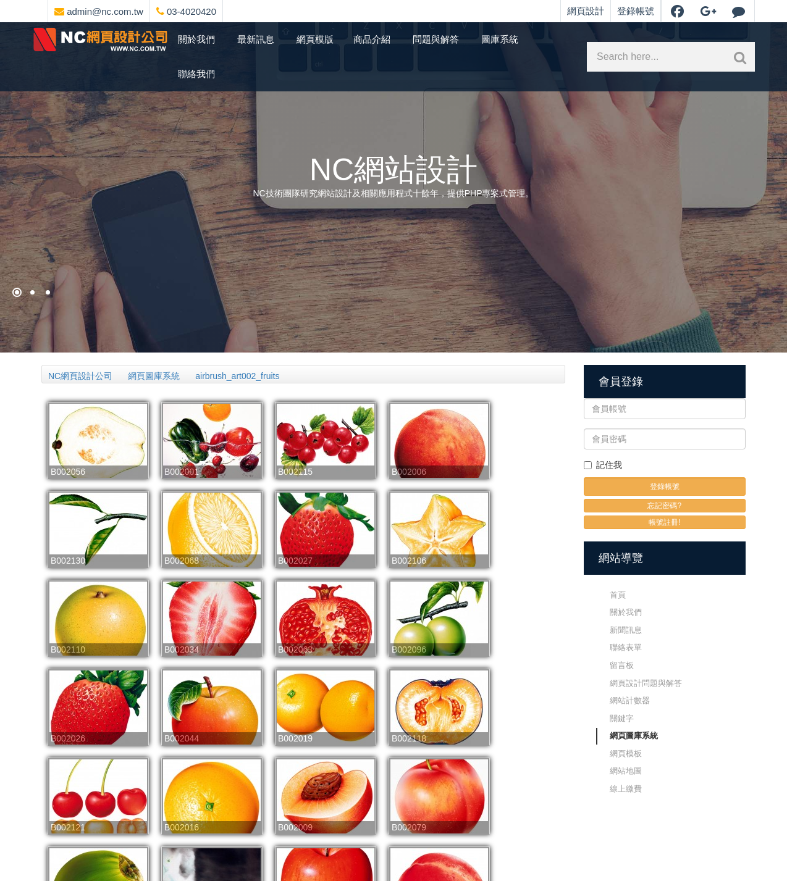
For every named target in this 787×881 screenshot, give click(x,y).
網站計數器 (630, 700)
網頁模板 (626, 753)
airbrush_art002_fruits (237, 376)
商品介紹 (371, 39)
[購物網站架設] (32, 292)
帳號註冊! (664, 522)
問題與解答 (436, 39)
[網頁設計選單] (226, 9)
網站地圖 (626, 770)
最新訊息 (255, 39)
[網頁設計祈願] (17, 292)
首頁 (618, 594)
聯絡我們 (196, 74)
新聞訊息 (626, 630)
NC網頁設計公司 (80, 376)
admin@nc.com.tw (98, 11)
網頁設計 (585, 11)
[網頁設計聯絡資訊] (236, 9)
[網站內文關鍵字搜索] (737, 56)
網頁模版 (315, 39)
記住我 (603, 465)
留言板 (622, 665)
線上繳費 (626, 788)
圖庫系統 (499, 39)
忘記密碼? (664, 505)
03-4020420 (186, 11)
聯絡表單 (626, 647)
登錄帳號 (635, 11)
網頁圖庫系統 (154, 376)
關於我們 (196, 39)
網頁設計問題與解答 (646, 683)
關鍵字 (622, 718)
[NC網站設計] (48, 292)
